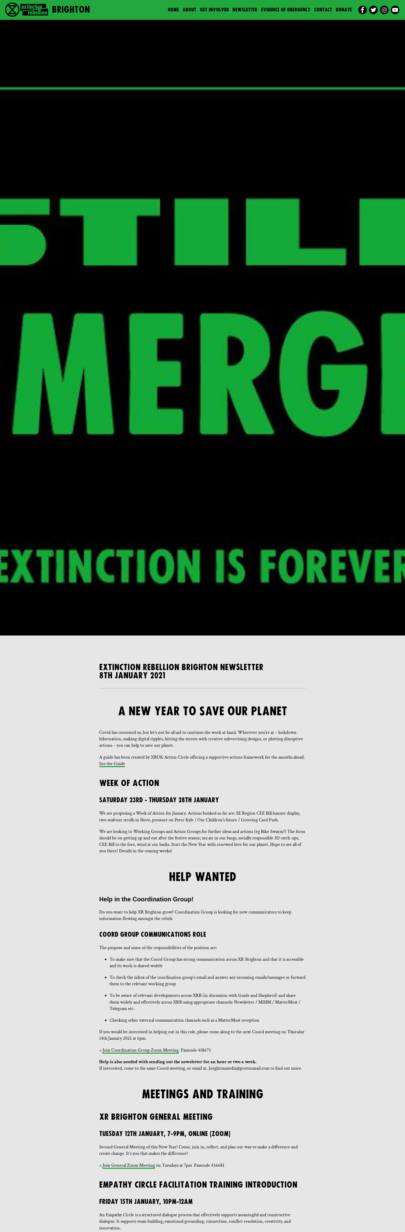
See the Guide (112, 764)
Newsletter (245, 10)
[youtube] (395, 10)
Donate (344, 10)
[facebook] (362, 10)
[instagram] (384, 10)
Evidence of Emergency (285, 10)
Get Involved (214, 10)
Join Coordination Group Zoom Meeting (141, 1050)
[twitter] (373, 10)
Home (173, 10)
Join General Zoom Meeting (129, 1165)
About (189, 10)
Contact (323, 10)
